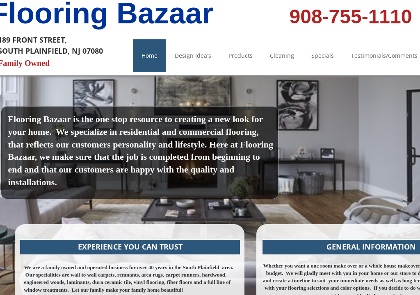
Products (240, 55)
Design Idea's (193, 55)
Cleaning (282, 55)
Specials (322, 55)
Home (150, 55)
